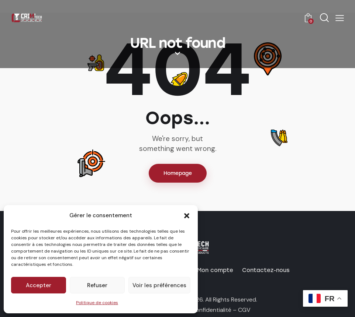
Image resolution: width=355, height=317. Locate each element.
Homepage (177, 173)
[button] (186, 215)
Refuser (97, 285)
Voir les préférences (159, 285)
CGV (244, 310)
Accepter (38, 285)
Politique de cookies (97, 303)
